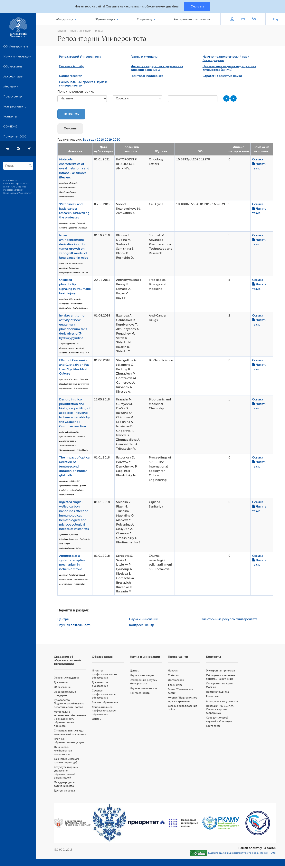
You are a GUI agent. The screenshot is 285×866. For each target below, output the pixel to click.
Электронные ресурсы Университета (229, 619)
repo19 (99, 30)
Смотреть (197, 6)
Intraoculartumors (67, 187)
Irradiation (63, 490)
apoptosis (63, 223)
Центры (63, 619)
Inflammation (76, 304)
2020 (116, 139)
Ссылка (257, 159)
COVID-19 (10, 127)
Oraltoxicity (85, 539)
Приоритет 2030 (14, 137)
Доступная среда (64, 790)
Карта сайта (213, 725)
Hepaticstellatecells (68, 384)
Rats (61, 544)
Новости (173, 670)
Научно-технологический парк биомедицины (226, 58)
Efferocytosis (74, 299)
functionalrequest (77, 575)
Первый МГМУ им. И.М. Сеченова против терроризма (220, 709)
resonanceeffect (66, 495)
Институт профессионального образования (104, 674)
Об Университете (15, 47)
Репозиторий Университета (80, 56)
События (173, 675)
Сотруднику (144, 19)
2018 (100, 139)
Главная (61, 30)
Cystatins (63, 228)
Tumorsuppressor (67, 450)
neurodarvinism (81, 579)
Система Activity (71, 66)
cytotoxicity (74, 353)
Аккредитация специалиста (192, 19)
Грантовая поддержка (147, 76)
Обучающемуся (105, 19)
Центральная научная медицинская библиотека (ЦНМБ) (229, 68)
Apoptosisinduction (67, 436)
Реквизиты (212, 696)
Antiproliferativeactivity (69, 432)
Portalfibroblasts (81, 388)
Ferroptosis (64, 304)
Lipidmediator (65, 308)
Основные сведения (66, 677)
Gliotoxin (84, 379)
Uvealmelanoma (66, 197)
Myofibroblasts (65, 388)
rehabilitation (79, 584)
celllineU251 (74, 481)
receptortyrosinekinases (69, 272)
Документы (61, 682)
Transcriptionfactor (67, 445)
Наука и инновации (17, 57)
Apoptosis (63, 183)
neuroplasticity (65, 584)
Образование (12, 67)
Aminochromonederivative (71, 263)
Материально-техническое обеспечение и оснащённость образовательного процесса (70, 718)
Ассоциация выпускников (222, 701)
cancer (72, 223)
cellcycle (63, 353)
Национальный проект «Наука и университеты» (83, 83)
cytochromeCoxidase (68, 486)
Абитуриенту (64, 19)
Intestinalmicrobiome (68, 539)
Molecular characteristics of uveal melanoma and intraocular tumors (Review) (74, 168)
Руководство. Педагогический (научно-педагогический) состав (69, 704)
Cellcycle (73, 183)
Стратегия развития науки (222, 76)
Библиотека (175, 684)
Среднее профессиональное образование (104, 694)
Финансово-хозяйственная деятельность (63, 751)
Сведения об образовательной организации (67, 660)
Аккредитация (13, 77)
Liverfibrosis (83, 384)
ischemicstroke (65, 579)
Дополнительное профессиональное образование (104, 711)
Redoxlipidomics (80, 308)
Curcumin (73, 379)
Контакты (10, 117)
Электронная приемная (220, 670)
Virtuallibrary (82, 450)
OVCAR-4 (84, 353)
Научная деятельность (74, 625)
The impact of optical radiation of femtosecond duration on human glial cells (74, 466)
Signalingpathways (67, 192)
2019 (108, 139)
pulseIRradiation (77, 490)
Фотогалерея (176, 680)
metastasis (82, 228)
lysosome (72, 228)
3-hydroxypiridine (67, 344)
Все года (89, 139)
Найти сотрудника (217, 691)
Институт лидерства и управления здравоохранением (157, 68)
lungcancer (74, 268)
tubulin (85, 272)
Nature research (70, 76)
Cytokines (73, 535)
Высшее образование (105, 702)
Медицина (10, 87)
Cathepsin (81, 223)
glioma (83, 486)
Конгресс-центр (14, 107)
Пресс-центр (12, 97)
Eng (275, 19)
